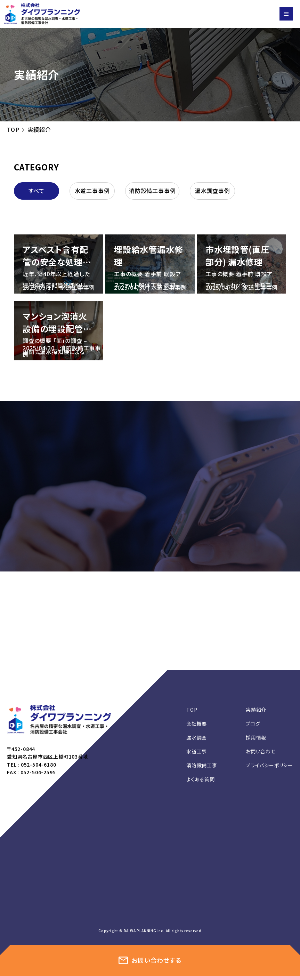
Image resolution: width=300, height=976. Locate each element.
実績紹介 (256, 709)
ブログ (253, 723)
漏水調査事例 (212, 190)
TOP (13, 130)
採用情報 (256, 737)
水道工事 (196, 751)
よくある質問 (200, 779)
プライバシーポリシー (269, 765)
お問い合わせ (261, 751)
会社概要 (196, 723)
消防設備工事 (201, 765)
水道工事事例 (92, 190)
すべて (36, 190)
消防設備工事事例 (152, 190)
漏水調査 (196, 737)
